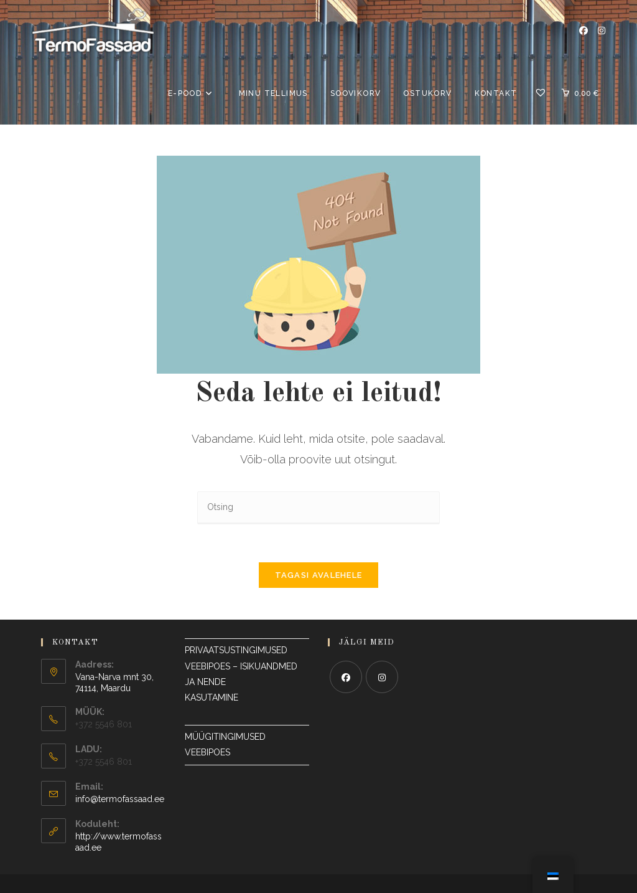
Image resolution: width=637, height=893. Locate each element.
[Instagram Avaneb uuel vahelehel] (601, 30)
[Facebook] (346, 677)
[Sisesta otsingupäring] (318, 507)
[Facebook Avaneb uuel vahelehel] (583, 30)
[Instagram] (382, 677)
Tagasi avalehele (319, 575)
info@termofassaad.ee (119, 799)
